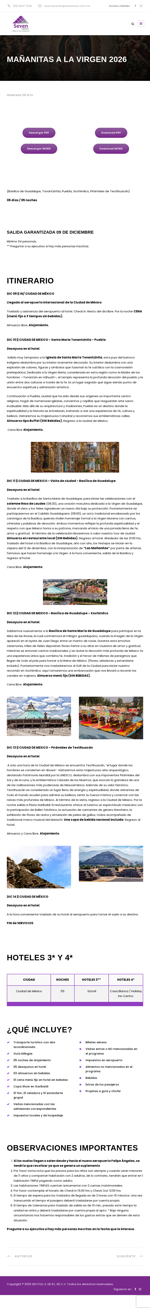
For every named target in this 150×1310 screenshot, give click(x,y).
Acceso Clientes (119, 6)
